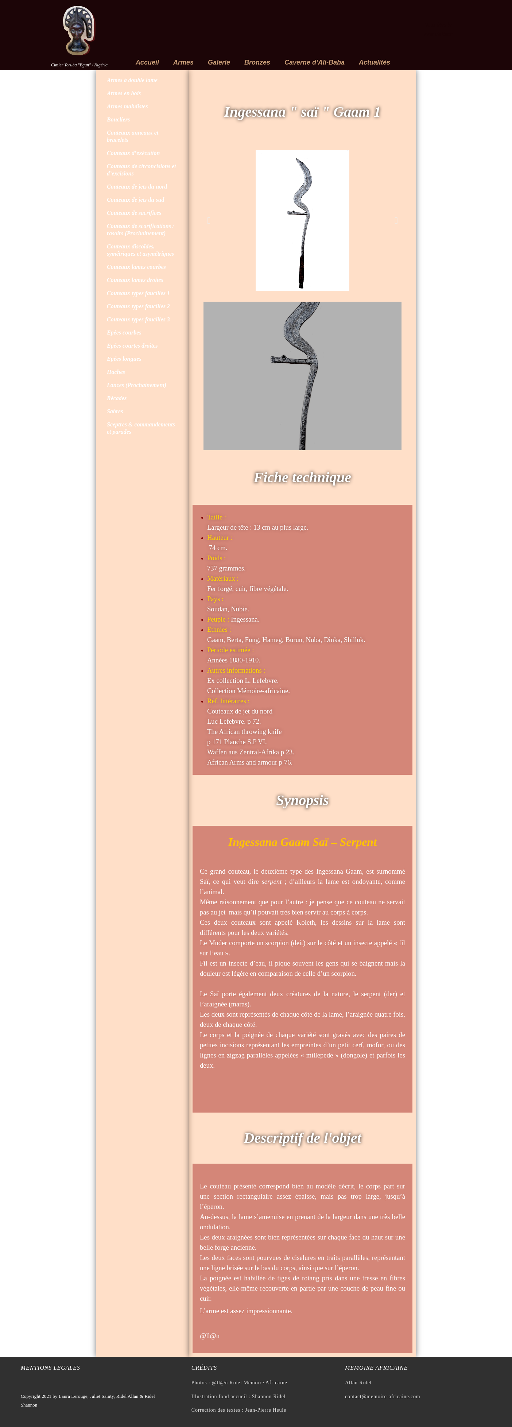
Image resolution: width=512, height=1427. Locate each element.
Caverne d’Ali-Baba (314, 62)
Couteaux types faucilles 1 (138, 293)
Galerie (219, 62)
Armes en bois (124, 93)
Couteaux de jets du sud (135, 200)
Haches (116, 372)
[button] (208, 220)
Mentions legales (50, 1368)
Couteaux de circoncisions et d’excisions (141, 170)
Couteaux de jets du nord (137, 186)
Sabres (115, 411)
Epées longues (124, 359)
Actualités (374, 62)
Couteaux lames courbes (136, 267)
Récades (117, 398)
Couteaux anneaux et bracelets (132, 136)
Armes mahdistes (127, 106)
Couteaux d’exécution (133, 153)
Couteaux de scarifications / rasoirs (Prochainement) (140, 229)
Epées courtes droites (132, 346)
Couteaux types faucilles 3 (138, 319)
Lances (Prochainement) (136, 385)
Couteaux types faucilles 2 (138, 306)
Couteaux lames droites (135, 280)
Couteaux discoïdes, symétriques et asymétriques (140, 250)
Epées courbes (124, 332)
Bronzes (257, 62)
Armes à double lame (132, 80)
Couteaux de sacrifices (134, 213)
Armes (183, 62)
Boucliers (118, 119)
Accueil (147, 62)
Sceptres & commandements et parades (141, 428)
